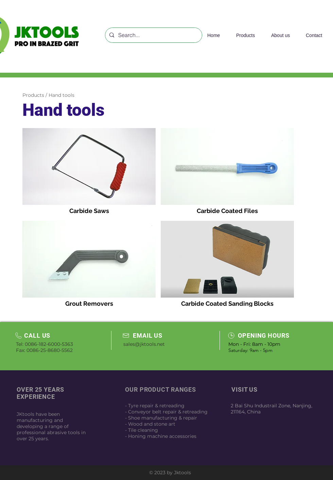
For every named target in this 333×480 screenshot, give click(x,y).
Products (33, 95)
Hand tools (61, 95)
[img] (89, 172)
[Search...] (153, 35)
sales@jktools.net (144, 344)
